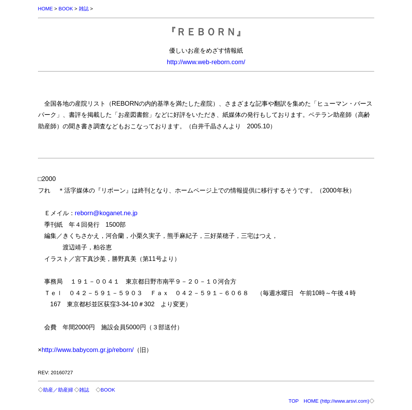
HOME (45, 9)
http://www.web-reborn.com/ (206, 61)
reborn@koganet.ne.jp (106, 212)
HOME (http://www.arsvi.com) (336, 401)
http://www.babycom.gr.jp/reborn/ (88, 349)
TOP (294, 401)
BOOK (65, 9)
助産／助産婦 (58, 390)
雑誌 (84, 9)
